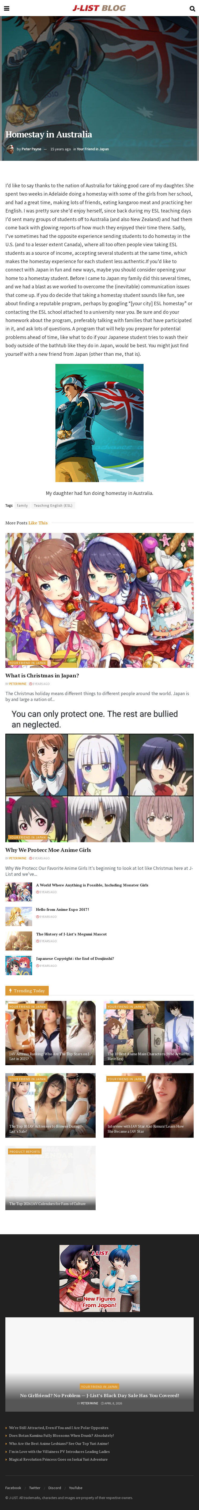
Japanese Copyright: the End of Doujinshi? (75, 958)
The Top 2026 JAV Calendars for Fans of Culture (47, 1203)
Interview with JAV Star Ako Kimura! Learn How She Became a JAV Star (146, 1129)
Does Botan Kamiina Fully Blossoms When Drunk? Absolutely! (61, 1435)
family (22, 505)
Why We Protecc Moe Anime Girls (48, 849)
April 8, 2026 (111, 1403)
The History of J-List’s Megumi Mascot (71, 934)
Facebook (13, 1487)
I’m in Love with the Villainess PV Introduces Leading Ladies (59, 1451)
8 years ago (39, 683)
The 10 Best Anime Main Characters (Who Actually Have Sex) (148, 1056)
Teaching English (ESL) (53, 505)
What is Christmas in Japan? (42, 675)
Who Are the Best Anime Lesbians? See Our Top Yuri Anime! (59, 1443)
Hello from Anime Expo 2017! (62, 909)
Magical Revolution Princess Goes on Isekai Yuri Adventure (58, 1459)
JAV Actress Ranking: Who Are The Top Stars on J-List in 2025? (50, 1056)
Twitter (34, 1487)
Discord (54, 1487)
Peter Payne (31, 148)
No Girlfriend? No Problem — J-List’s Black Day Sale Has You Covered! (99, 1395)
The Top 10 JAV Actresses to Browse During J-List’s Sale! (46, 1129)
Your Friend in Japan (93, 148)
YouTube (75, 1487)
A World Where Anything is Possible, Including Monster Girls (92, 885)
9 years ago (46, 892)
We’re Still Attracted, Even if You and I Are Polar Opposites (58, 1427)
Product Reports (25, 1151)
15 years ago (60, 148)
